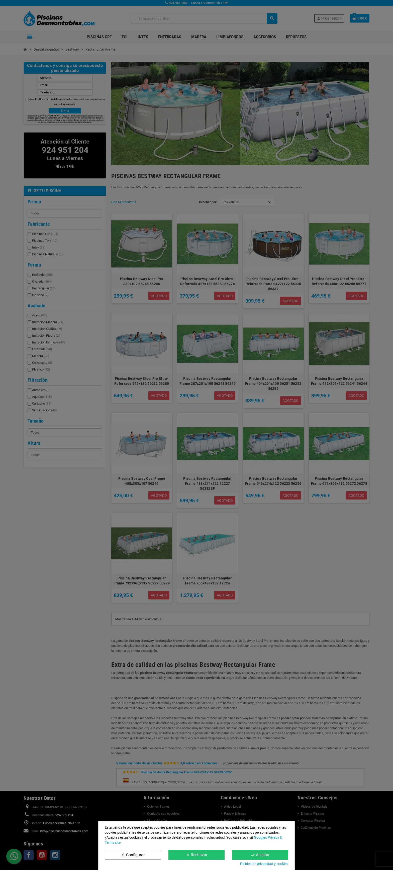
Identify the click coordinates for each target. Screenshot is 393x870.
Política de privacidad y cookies (264, 864)
